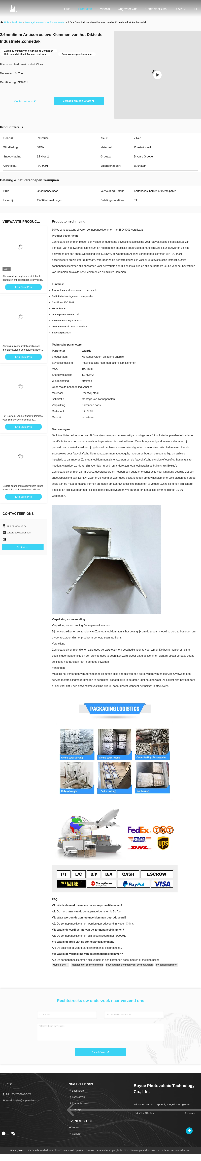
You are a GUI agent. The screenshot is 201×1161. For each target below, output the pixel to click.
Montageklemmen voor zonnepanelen (45, 22)
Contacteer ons (155, 9)
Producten (85, 9)
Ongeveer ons (127, 9)
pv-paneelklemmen (166, 964)
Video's (105, 9)
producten (17, 22)
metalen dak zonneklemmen (87, 964)
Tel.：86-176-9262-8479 (16, 1094)
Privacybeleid (17, 1150)
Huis (67, 9)
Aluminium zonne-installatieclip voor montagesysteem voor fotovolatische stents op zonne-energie (22, 350)
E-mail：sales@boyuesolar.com (20, 1100)
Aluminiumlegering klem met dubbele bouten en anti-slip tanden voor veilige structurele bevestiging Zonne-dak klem (23, 280)
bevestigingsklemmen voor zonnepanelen (129, 964)
